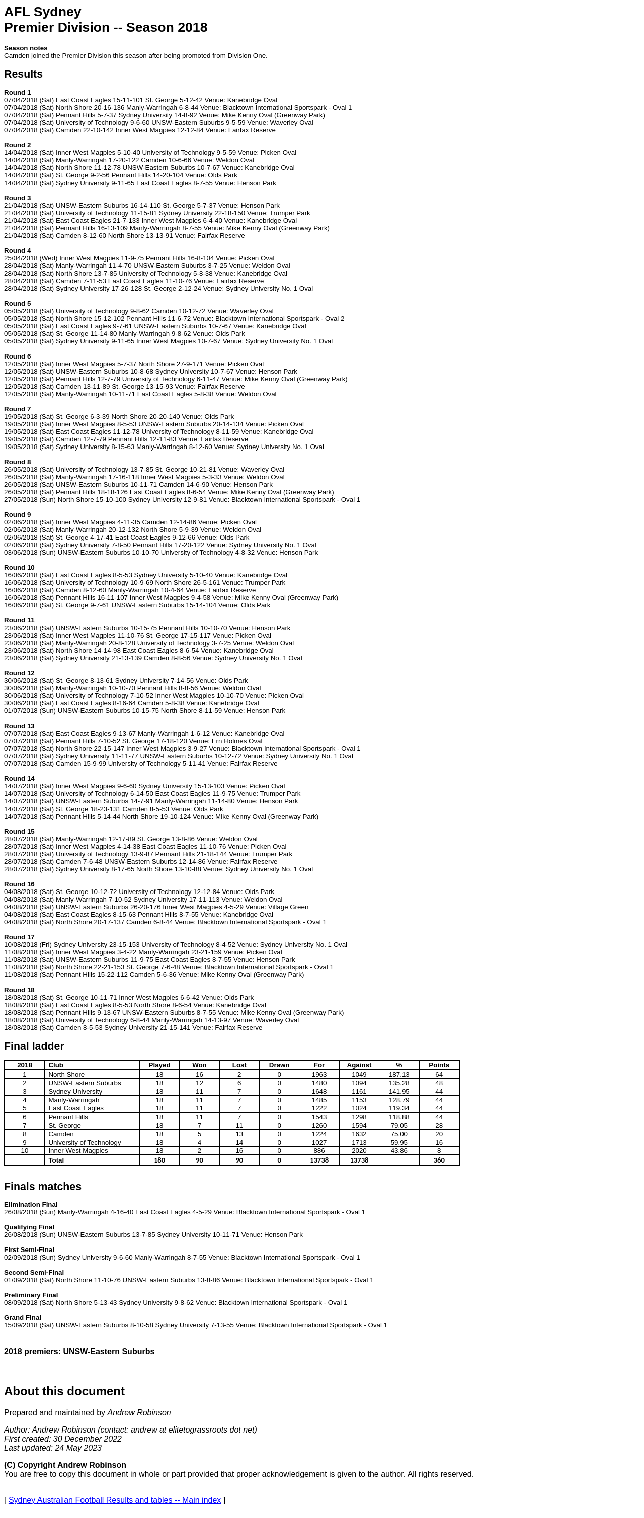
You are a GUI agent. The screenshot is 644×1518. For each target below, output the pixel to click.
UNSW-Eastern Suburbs (93, 1325)
